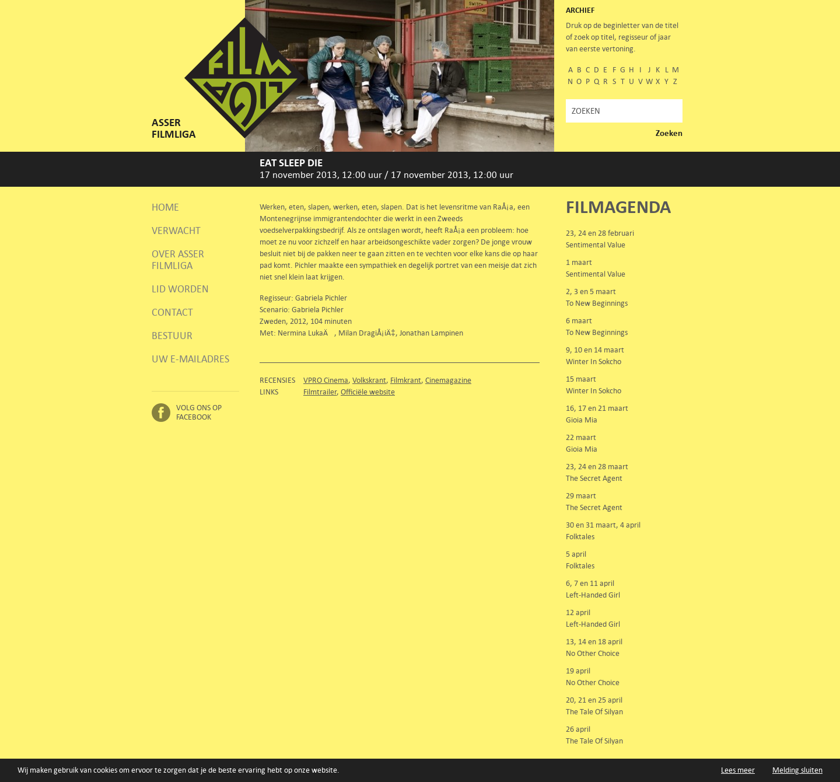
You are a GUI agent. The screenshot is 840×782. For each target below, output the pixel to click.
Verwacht (176, 230)
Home (165, 207)
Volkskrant (369, 380)
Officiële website (368, 392)
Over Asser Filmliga (178, 259)
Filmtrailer (320, 392)
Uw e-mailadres (190, 359)
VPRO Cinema (325, 380)
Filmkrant (405, 380)
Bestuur (172, 335)
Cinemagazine (448, 380)
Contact (172, 312)
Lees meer (738, 770)
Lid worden (180, 289)
